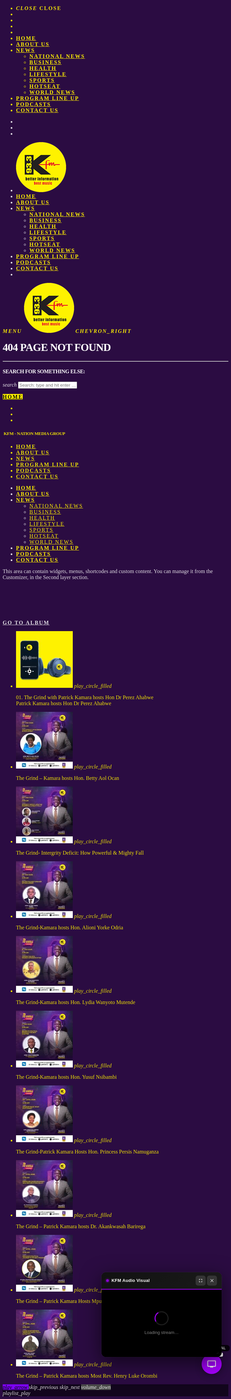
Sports (42, 80)
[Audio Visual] (212, 1364)
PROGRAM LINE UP (47, 98)
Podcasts (33, 104)
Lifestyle (47, 74)
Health (42, 68)
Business (45, 62)
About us (32, 44)
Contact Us (37, 110)
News (25, 50)
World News (52, 92)
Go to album (26, 622)
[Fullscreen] (201, 1281)
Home (26, 38)
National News (57, 56)
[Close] (212, 1281)
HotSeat (44, 86)
